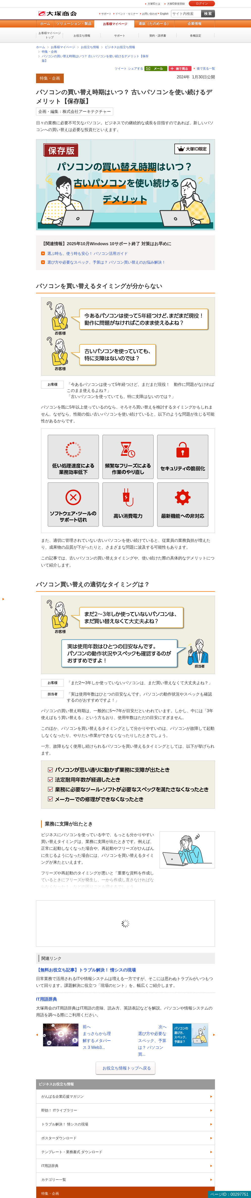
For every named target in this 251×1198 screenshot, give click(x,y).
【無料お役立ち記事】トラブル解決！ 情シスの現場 (86, 970)
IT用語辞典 (46, 999)
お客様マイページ (115, 24)
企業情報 (194, 23)
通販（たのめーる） (154, 23)
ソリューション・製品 (73, 23)
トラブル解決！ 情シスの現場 (64, 1124)
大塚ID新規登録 (176, 3)
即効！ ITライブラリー (59, 1110)
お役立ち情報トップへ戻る (127, 1068)
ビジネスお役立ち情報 (120, 47)
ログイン (202, 3)
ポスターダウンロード (59, 1138)
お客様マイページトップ (50, 35)
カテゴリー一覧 (53, 1180)
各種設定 (195, 35)
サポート (106, 13)
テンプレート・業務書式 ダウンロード (71, 1152)
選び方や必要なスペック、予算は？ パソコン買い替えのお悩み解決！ (106, 262)
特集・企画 (49, 51)
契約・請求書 (157, 35)
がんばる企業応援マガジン (62, 1096)
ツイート (121, 68)
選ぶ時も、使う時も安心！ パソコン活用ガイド (87, 253)
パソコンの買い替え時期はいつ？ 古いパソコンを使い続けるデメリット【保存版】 (95, 58)
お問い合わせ (149, 13)
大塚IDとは (154, 3)
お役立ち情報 (82, 35)
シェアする (135, 68)
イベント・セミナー (126, 13)
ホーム (45, 23)
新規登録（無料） (160, 931)
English (164, 13)
